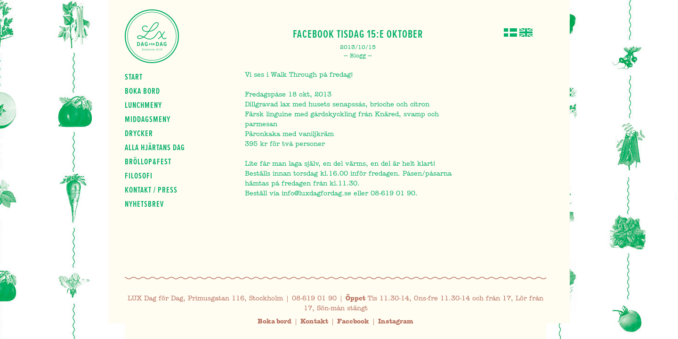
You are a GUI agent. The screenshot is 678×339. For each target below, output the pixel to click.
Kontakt (314, 321)
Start (134, 76)
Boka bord (142, 91)
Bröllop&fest (148, 161)
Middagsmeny (147, 119)
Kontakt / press (151, 189)
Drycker (139, 133)
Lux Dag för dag (152, 36)
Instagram (395, 321)
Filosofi (139, 175)
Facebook (353, 321)
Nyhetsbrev (144, 204)
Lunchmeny (143, 105)
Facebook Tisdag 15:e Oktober (358, 34)
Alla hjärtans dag (155, 147)
